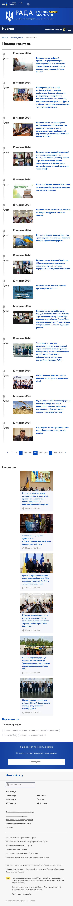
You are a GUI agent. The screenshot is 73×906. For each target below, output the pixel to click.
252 (30, 453)
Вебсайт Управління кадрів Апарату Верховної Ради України (27, 841)
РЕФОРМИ (42, 730)
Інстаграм (11, 799)
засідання (54, 730)
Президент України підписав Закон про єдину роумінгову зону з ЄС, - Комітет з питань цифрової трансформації (53, 238)
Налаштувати (35, 762)
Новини (8, 29)
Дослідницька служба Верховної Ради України (22, 853)
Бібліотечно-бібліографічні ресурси (19, 846)
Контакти (9, 828)
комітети (23, 735)
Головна (5, 38)
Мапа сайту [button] (13, 775)
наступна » (65, 452)
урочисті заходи (11, 730)
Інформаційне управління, (36, 869)
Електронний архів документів (16, 849)
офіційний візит (37, 735)
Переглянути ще (10, 719)
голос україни (10, 735)
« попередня (7, 452)
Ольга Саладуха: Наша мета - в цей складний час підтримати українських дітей (52, 378)
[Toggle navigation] (3, 4)
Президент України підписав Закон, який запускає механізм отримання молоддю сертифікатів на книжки (53, 187)
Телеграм (42, 803)
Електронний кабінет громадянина (18, 824)
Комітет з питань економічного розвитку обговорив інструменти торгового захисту (53, 212)
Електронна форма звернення (16, 816)
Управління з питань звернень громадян (20, 812)
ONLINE (53, 12)
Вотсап (41, 799)
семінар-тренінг (28, 730)
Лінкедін (11, 803)
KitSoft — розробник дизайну (21, 894)
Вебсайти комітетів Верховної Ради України (21, 838)
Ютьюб (41, 795)
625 (60, 453)
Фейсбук (11, 792)
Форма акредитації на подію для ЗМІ (19, 820)
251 (25, 453)
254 (40, 453)
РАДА (24, 13)
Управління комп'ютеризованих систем (47, 865)
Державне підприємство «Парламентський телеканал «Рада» (27, 857)
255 (46, 453)
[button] (20, 784)
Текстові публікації (16, 38)
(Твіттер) (11, 795)
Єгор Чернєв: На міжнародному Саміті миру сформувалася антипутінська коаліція (52, 430)
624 (55, 453)
